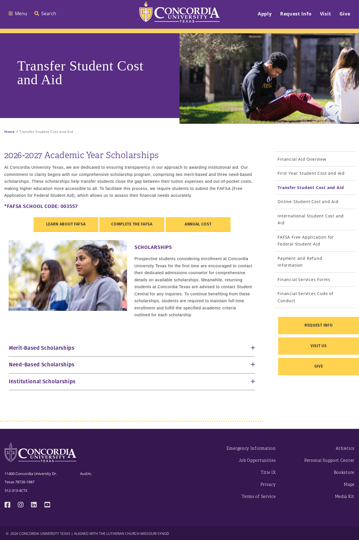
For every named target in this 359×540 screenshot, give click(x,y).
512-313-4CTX (16, 490)
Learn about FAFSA (66, 224)
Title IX (268, 472)
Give (318, 366)
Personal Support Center (329, 460)
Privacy (268, 484)
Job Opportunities (257, 460)
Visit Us (319, 345)
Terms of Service (259, 496)
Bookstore (344, 472)
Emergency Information (251, 448)
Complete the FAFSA (132, 224)
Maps (349, 484)
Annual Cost (198, 224)
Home (9, 131)
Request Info (319, 325)
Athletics (345, 448)
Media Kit (344, 496)
